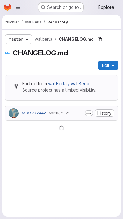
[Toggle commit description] (89, 113)
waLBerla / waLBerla (68, 83)
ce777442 (33, 112)
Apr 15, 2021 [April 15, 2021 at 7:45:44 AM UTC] (58, 113)
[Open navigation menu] (18, 7)
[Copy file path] (100, 39)
